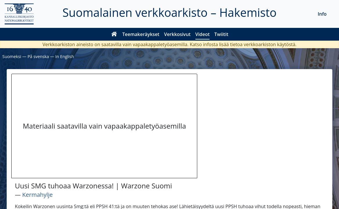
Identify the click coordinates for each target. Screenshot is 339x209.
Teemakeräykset (140, 34)
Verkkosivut (177, 34)
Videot (202, 34)
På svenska (38, 56)
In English (64, 56)
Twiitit (221, 34)
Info (322, 14)
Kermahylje (37, 195)
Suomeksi (11, 56)
